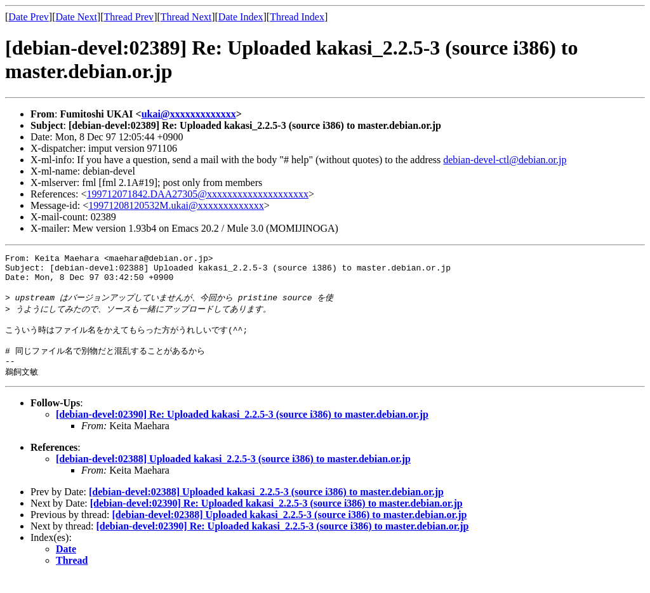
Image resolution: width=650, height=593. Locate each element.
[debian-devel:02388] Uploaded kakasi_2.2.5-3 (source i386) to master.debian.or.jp (233, 475)
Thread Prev (128, 16)
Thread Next (186, 16)
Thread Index (297, 16)
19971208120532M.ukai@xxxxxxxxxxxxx (176, 205)
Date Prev (28, 16)
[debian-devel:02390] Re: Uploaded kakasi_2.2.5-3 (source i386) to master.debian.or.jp (242, 430)
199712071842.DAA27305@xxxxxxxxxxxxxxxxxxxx (197, 194)
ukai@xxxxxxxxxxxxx (189, 114)
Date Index (240, 16)
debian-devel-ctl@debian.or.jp (504, 159)
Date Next (76, 16)
